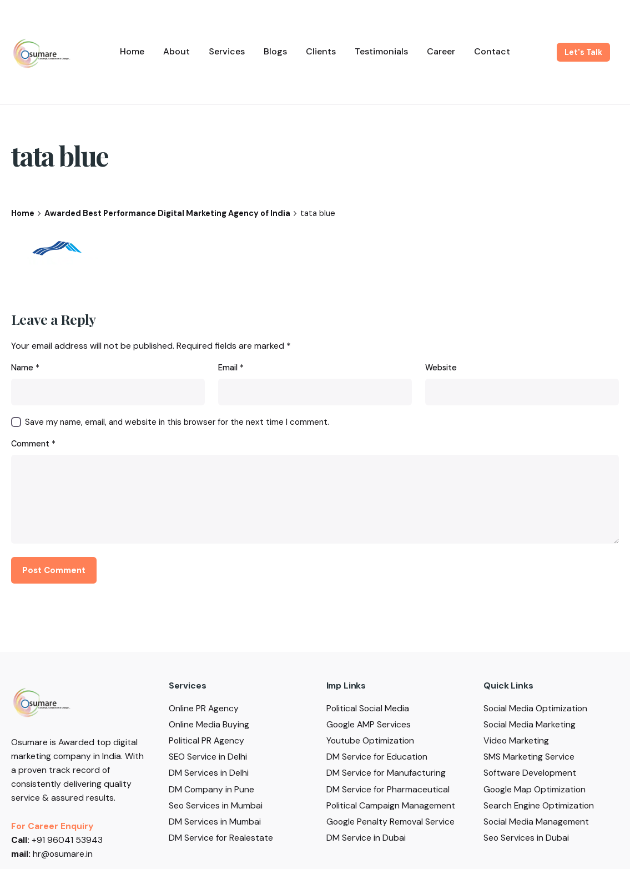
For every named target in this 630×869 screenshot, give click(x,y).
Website (441, 368)
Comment (33, 444)
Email (231, 368)
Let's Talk (583, 52)
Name (25, 368)
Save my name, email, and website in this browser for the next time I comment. (177, 422)
